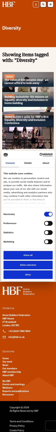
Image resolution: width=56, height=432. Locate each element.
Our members (9, 368)
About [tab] (46, 163)
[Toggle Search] (43, 4)
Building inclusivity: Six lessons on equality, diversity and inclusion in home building (26, 100)
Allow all (28, 255)
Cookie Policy (17, 430)
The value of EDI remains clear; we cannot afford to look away (26, 81)
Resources (8, 394)
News (5, 365)
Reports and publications (15, 391)
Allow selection (28, 265)
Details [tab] (28, 163)
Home (5, 358)
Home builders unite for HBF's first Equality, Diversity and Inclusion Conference (26, 120)
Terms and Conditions (21, 421)
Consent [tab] (10, 163)
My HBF (6, 381)
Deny (28, 274)
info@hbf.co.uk (13, 337)
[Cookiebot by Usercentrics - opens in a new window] (40, 155)
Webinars (7, 387)
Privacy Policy (17, 425)
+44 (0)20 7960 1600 (16, 331)
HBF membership (11, 371)
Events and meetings (13, 384)
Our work (7, 361)
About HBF (8, 375)
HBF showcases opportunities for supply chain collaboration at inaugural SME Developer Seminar (26, 142)
